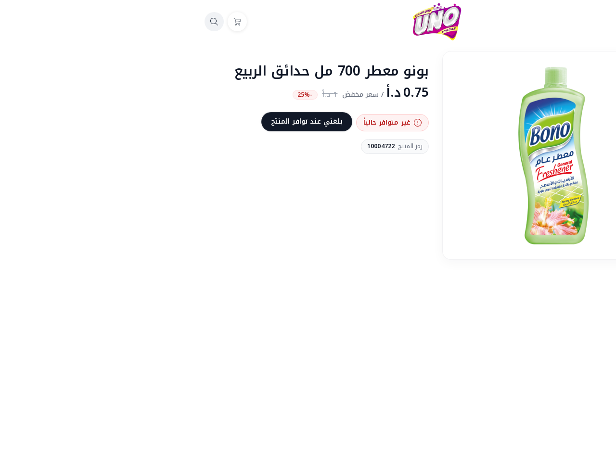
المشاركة (518, 276)
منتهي (524, 314)
